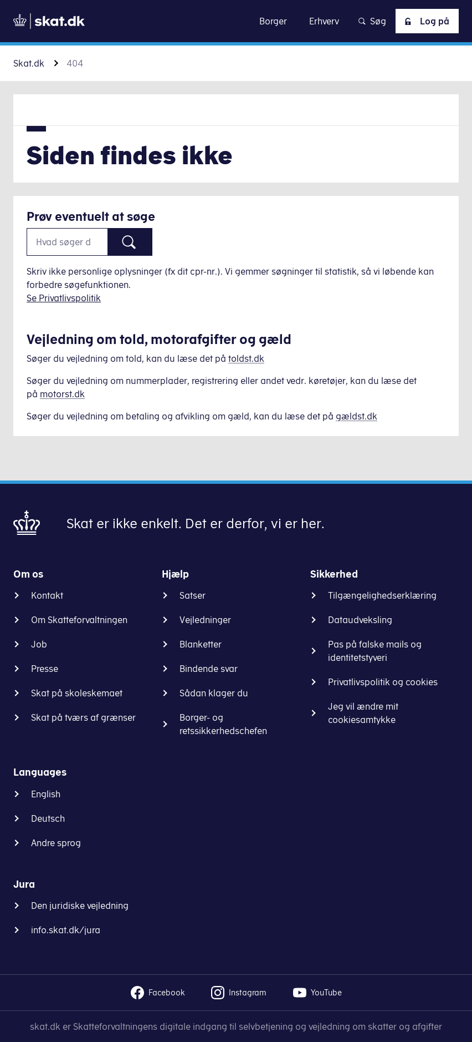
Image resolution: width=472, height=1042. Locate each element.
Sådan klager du (213, 693)
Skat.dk (28, 63)
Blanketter (200, 644)
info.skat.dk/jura (65, 930)
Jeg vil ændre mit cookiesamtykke (363, 713)
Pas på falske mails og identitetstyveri (375, 650)
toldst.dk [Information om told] (246, 358)
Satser (192, 595)
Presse (44, 669)
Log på (425, 21)
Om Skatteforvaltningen (79, 620)
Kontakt (47, 595)
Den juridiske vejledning (80, 906)
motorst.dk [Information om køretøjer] (62, 394)
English (45, 794)
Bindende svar (208, 669)
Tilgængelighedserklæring (382, 595)
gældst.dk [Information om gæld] (356, 416)
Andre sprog (56, 843)
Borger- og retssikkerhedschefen (223, 724)
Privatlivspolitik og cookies (383, 682)
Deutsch (48, 818)
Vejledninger (205, 620)
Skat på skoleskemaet (76, 693)
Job (39, 644)
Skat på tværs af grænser (83, 717)
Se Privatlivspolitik (64, 298)
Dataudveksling (360, 620)
